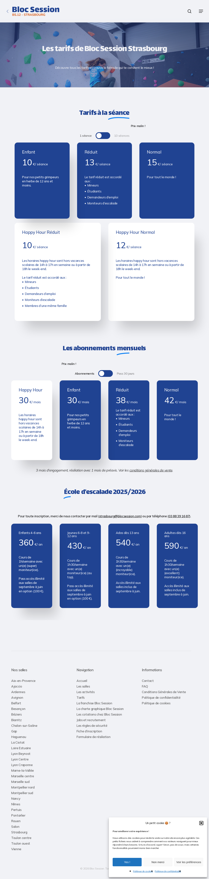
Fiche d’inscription (89, 731)
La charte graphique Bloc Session (100, 709)
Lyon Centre (19, 759)
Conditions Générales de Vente (164, 692)
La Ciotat (18, 742)
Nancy (15, 798)
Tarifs (81, 697)
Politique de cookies (143, 871)
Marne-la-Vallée (22, 770)
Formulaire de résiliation (94, 737)
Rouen (15, 821)
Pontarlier (18, 815)
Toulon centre (21, 838)
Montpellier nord (23, 787)
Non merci (158, 862)
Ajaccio (16, 686)
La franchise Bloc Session (94, 703)
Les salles (83, 686)
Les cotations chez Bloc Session (99, 714)
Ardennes (18, 692)
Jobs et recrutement (91, 720)
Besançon (18, 709)
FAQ (145, 686)
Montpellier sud (22, 793)
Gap (14, 731)
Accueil (82, 681)
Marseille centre (22, 776)
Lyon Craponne (22, 765)
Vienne (16, 849)
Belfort (16, 703)
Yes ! (127, 862)
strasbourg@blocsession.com (120, 516)
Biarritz (16, 720)
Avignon (17, 697)
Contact (148, 681)
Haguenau (18, 737)
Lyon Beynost (20, 754)
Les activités (86, 692)
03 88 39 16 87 (179, 516)
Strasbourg (19, 832)
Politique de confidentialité (168, 871)
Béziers (16, 714)
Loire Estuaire (21, 748)
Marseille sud (20, 782)
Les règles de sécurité (92, 726)
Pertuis (16, 810)
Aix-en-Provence (23, 681)
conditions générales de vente (150, 470)
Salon (15, 827)
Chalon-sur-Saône (24, 726)
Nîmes (15, 804)
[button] (201, 823)
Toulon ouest (20, 843)
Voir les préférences (188, 862)
